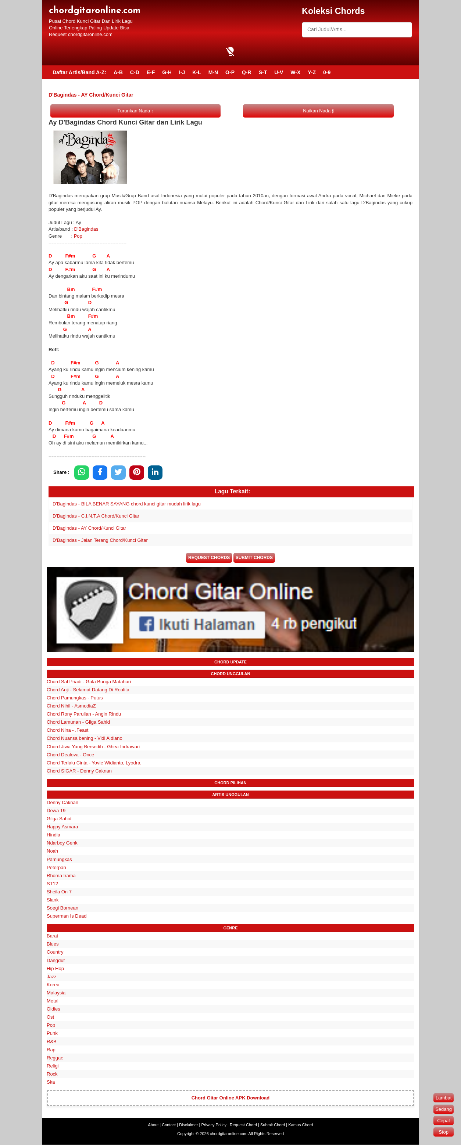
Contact (169, 1125)
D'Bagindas (86, 229)
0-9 (326, 72)
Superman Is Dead (66, 916)
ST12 (52, 884)
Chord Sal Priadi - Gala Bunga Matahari (89, 682)
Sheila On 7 (59, 892)
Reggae (55, 1058)
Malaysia (56, 993)
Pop (78, 236)
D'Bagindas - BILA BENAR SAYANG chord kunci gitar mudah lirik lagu (127, 504)
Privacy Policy (213, 1125)
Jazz (52, 977)
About (153, 1125)
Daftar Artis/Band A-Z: (79, 72)
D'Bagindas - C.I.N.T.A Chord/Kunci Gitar (96, 516)
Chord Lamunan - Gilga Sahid (78, 722)
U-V (278, 72)
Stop (444, 1132)
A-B (118, 72)
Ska (51, 1082)
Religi (53, 1066)
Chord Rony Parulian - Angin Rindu (84, 714)
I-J (182, 72)
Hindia (53, 835)
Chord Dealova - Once (70, 755)
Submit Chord (272, 1125)
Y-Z (312, 72)
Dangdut (56, 961)
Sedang (443, 1109)
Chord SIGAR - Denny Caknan (79, 771)
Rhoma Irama (61, 876)
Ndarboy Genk (62, 843)
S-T (263, 72)
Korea (53, 985)
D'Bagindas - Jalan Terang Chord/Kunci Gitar (100, 540)
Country (55, 952)
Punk (52, 1034)
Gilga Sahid (59, 819)
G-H (167, 72)
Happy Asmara (62, 827)
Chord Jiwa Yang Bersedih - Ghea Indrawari (93, 747)
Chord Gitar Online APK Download (231, 1098)
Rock (52, 1074)
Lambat (443, 1098)
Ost (50, 1017)
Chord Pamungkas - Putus (75, 698)
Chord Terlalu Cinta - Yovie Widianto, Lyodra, (94, 763)
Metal (52, 1001)
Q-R (246, 72)
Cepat (443, 1120)
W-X (295, 72)
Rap (51, 1050)
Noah (52, 851)
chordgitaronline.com (94, 10)
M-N (213, 72)
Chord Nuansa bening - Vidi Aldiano (84, 739)
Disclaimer (188, 1125)
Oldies (53, 1009)
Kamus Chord (300, 1125)
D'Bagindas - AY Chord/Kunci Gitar (89, 528)
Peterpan (56, 868)
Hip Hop (55, 969)
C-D (134, 72)
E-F (151, 72)
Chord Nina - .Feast (67, 731)
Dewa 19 (56, 811)
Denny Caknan (62, 803)
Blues (53, 944)
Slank (53, 900)
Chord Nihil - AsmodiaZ (71, 706)
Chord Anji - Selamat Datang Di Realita (88, 690)
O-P (230, 72)
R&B (52, 1042)
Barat (52, 936)
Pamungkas (59, 860)
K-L (196, 72)
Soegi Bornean (62, 908)
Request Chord (243, 1125)
